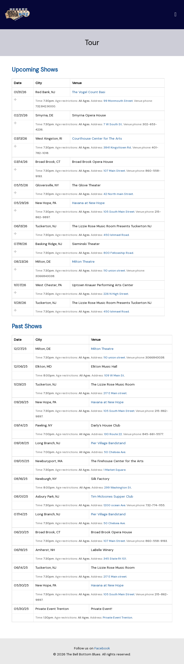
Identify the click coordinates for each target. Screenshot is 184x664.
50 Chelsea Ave (114, 452)
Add (15, 99)
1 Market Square (115, 470)
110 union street (114, 271)
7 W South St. (113, 124)
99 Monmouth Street (118, 101)
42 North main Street (118, 194)
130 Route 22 (113, 434)
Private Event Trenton (117, 618)
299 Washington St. (117, 488)
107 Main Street (114, 171)
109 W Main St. (114, 375)
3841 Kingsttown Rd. (117, 147)
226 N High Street (116, 294)
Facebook (102, 648)
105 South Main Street (119, 212)
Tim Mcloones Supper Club (112, 496)
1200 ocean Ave (114, 505)
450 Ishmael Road (116, 235)
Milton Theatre (83, 262)
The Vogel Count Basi (88, 92)
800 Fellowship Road (118, 253)
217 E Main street (115, 393)
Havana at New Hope (88, 203)
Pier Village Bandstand (108, 443)
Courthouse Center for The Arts (97, 138)
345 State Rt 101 (115, 559)
